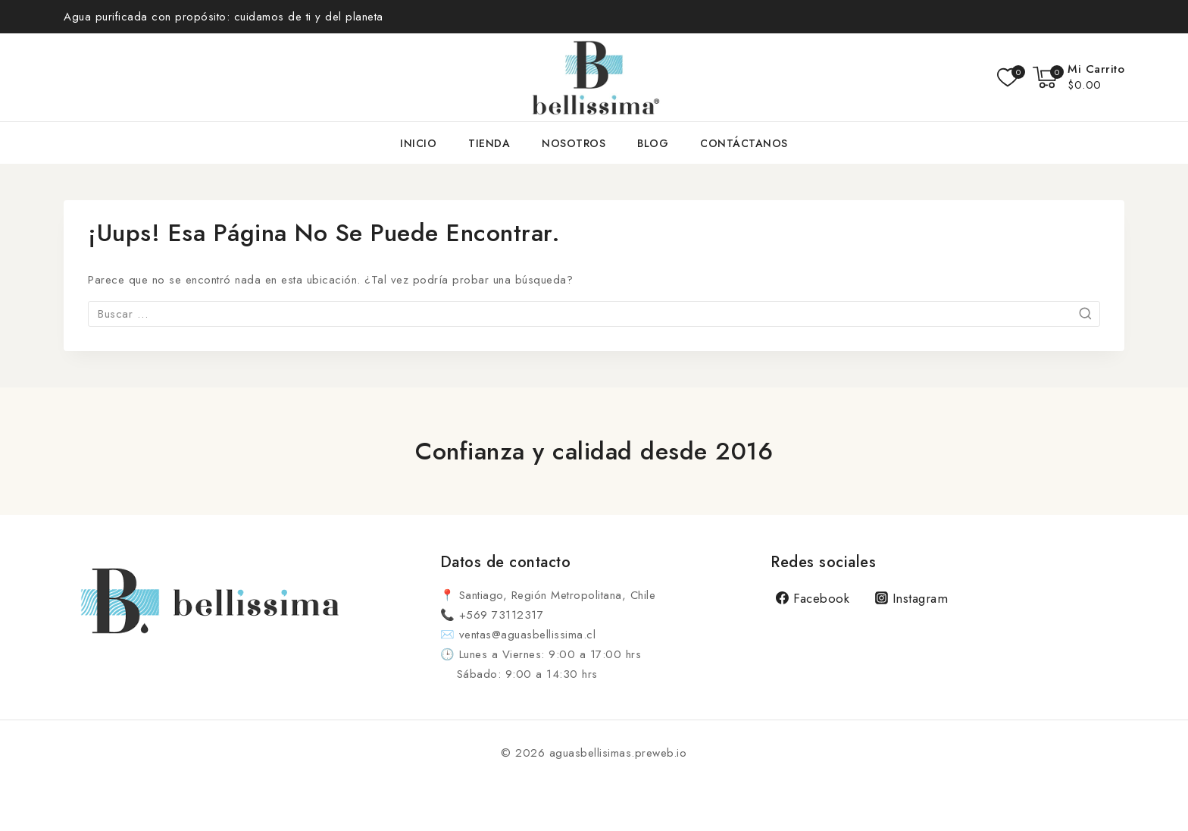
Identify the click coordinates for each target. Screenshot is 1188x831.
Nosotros (573, 143)
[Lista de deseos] (1007, 77)
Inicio (418, 143)
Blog (652, 143)
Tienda (489, 143)
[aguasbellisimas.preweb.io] (594, 77)
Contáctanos (744, 143)
